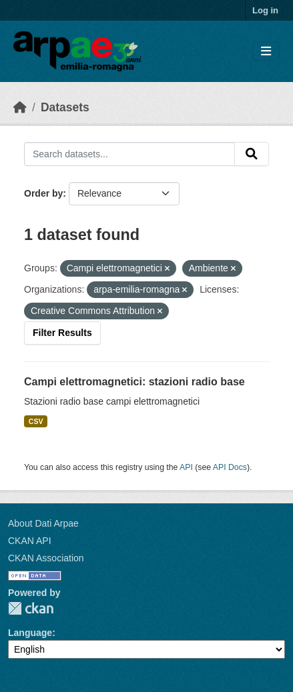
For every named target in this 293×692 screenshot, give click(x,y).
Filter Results (62, 332)
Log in (265, 10)
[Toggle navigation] (266, 51)
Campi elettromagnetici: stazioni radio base (134, 381)
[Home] (20, 107)
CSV (36, 421)
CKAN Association (46, 558)
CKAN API (29, 540)
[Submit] (251, 154)
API (186, 467)
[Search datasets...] (129, 154)
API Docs (230, 467)
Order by (43, 193)
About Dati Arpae (43, 523)
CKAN (30, 608)
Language (30, 632)
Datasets (65, 107)
